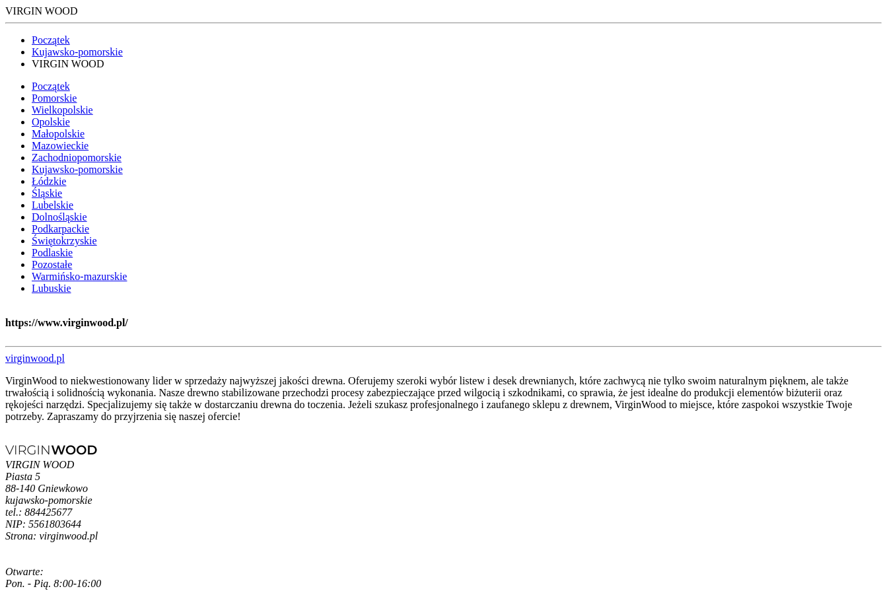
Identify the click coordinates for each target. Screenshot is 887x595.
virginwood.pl (35, 358)
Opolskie (51, 121)
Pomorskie (54, 98)
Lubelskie (52, 205)
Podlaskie (52, 252)
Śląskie (47, 193)
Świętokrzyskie (64, 240)
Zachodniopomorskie (77, 157)
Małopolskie (58, 133)
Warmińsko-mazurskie (79, 276)
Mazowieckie (60, 145)
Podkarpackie (60, 228)
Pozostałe (52, 264)
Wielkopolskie (62, 110)
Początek (51, 40)
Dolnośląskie (59, 217)
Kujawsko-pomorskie (77, 51)
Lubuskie (51, 288)
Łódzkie (49, 181)
